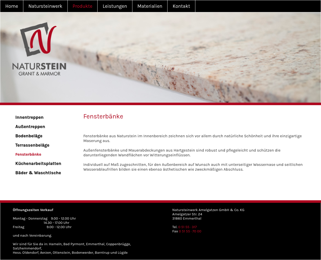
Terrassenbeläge (32, 145)
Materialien (150, 6)
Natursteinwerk (45, 6)
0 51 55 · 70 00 (190, 231)
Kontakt (181, 6)
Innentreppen (29, 117)
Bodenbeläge (28, 135)
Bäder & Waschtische (38, 172)
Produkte (83, 6)
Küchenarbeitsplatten (38, 163)
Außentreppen (30, 126)
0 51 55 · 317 (187, 227)
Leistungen (115, 6)
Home (11, 6)
